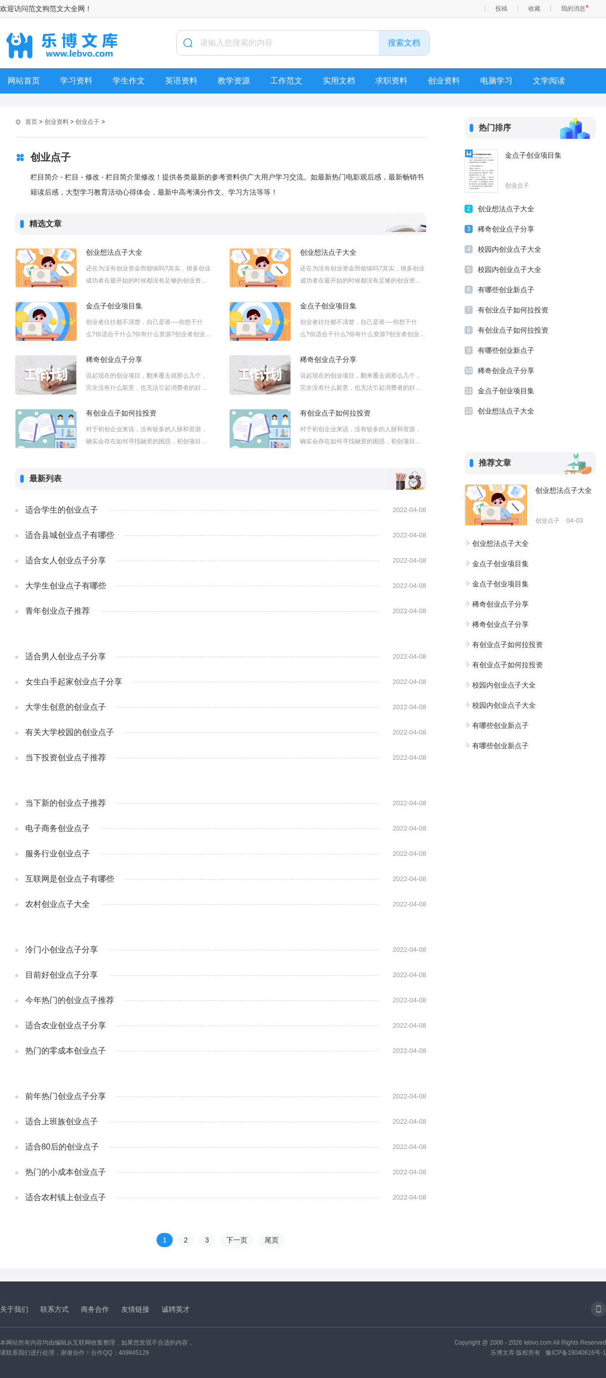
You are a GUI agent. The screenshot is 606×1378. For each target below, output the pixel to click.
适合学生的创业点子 (61, 510)
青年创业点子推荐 (57, 611)
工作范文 (286, 80)
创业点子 (87, 121)
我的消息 (573, 8)
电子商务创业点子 (57, 828)
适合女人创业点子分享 (65, 560)
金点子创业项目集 (114, 306)
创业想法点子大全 (114, 252)
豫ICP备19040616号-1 (575, 1352)
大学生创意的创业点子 (65, 707)
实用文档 (339, 80)
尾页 (272, 1240)
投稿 (501, 8)
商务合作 (95, 1309)
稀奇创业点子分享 (114, 359)
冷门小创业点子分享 (61, 949)
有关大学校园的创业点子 (69, 732)
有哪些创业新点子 (506, 290)
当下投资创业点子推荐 (65, 757)
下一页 (236, 1240)
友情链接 (135, 1309)
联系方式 (54, 1309)
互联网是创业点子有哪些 (69, 879)
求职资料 (391, 80)
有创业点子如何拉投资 (121, 413)
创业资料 (444, 80)
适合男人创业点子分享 (65, 656)
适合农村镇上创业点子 (65, 1197)
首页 (31, 121)
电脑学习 (496, 80)
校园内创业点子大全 (509, 249)
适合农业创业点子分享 (65, 1025)
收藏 (534, 8)
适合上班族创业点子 (61, 1121)
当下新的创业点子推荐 (65, 803)
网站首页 (24, 80)
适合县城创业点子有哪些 (69, 535)
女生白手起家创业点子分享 (73, 681)
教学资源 (234, 80)
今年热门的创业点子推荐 (69, 1000)
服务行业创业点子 (57, 853)
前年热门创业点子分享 (65, 1096)
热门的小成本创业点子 (65, 1172)
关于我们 (14, 1309)
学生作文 (129, 80)
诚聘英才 (176, 1309)
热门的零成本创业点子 (65, 1050)
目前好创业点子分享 (61, 975)
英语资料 (181, 80)
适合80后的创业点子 (62, 1146)
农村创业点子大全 (57, 904)
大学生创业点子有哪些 (65, 585)
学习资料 (76, 80)
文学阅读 (549, 80)
